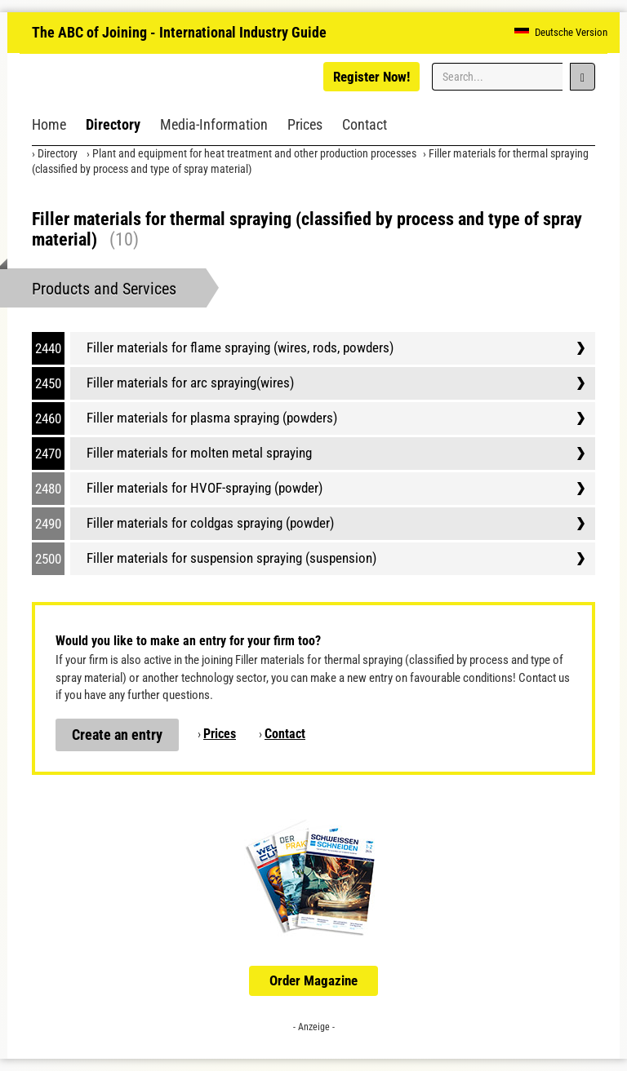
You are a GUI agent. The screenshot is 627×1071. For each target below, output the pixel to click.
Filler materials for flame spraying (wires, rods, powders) (240, 347)
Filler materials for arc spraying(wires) (190, 382)
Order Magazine (313, 980)
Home (49, 124)
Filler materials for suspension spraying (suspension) (231, 558)
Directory (113, 124)
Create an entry (117, 734)
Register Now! (371, 77)
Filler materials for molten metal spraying (199, 453)
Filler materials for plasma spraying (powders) (212, 417)
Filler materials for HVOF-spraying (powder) (204, 488)
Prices (304, 124)
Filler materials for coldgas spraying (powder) (210, 523)
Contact (364, 124)
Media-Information (214, 124)
